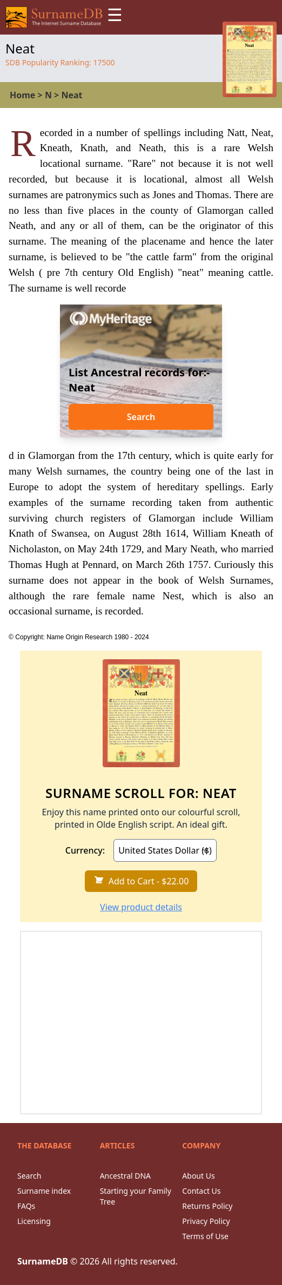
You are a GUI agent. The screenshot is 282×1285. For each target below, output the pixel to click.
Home (22, 95)
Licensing (34, 1221)
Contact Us (201, 1191)
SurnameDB (42, 1261)
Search (141, 417)
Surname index (44, 1191)
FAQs (26, 1206)
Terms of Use (205, 1236)
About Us (198, 1176)
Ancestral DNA (125, 1176)
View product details (141, 907)
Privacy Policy (206, 1221)
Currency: (85, 850)
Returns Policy (207, 1206)
